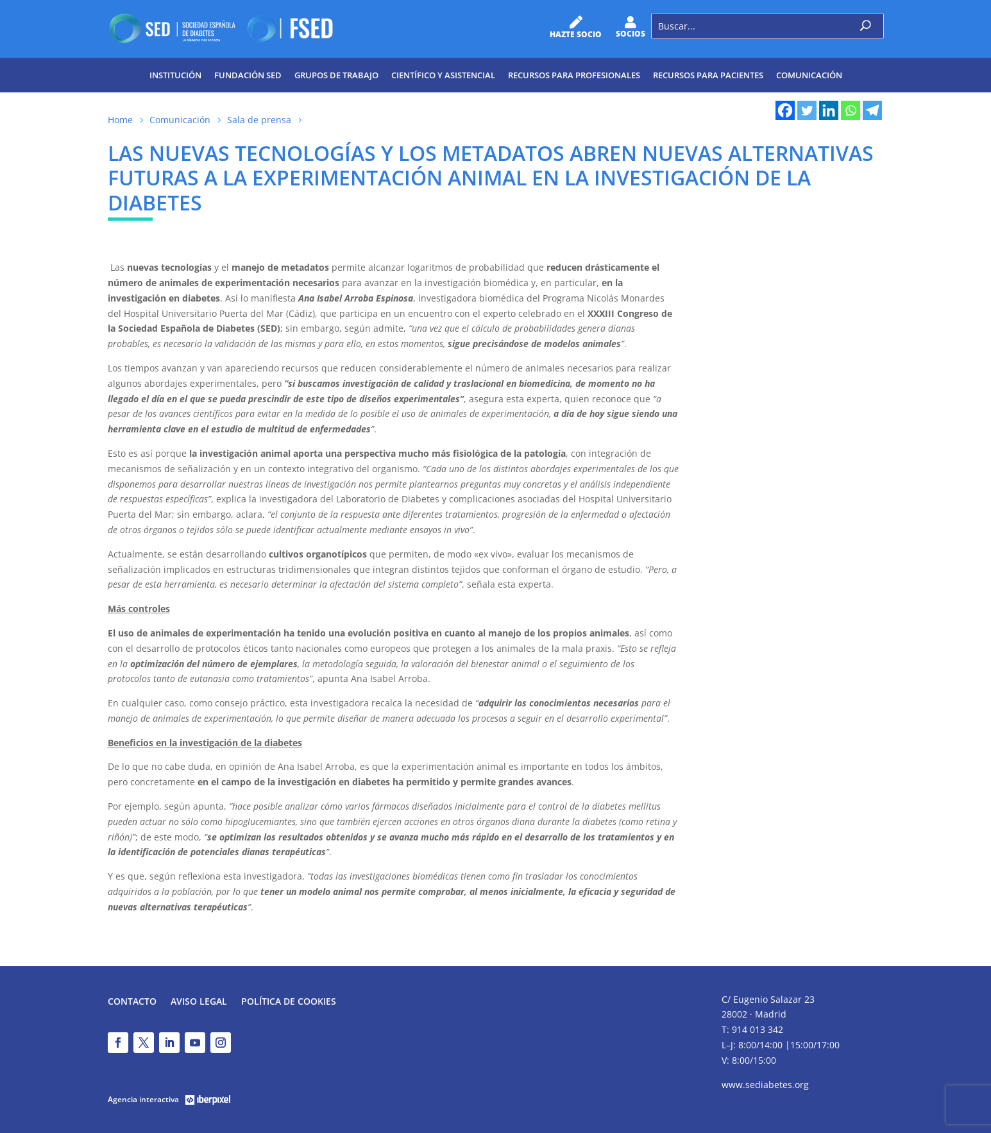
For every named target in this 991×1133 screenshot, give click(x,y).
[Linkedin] (828, 110)
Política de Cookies (288, 1002)
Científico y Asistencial (443, 75)
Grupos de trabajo (336, 75)
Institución (175, 75)
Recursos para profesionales (574, 75)
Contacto (132, 1002)
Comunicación (809, 75)
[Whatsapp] (850, 110)
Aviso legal (199, 1002)
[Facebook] (785, 110)
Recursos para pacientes (708, 75)
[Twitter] (807, 110)
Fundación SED (248, 75)
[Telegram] (872, 110)
